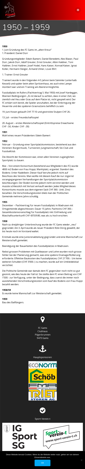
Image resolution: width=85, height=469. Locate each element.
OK (42, 463)
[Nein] (81, 460)
